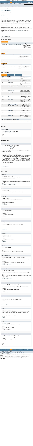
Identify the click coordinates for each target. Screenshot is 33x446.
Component (11, 145)
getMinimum (10, 92)
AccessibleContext (9, 56)
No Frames (14, 3)
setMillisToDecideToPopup (12, 104)
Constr (9, 352)
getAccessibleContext (12, 80)
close (9, 77)
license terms (25, 0)
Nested (4, 352)
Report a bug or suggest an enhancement (6, 353)
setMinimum (10, 110)
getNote (9, 96)
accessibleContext (15, 56)
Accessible (3, 15)
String (3, 96)
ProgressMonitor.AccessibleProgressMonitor (15, 44)
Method (12, 352)
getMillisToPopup (11, 90)
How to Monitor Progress (19, 30)
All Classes (19, 3)
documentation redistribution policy (21, 357)
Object (17, 119)
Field (7, 352)
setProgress (10, 115)
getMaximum (10, 82)
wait (2, 121)
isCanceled (10, 99)
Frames (11, 3)
